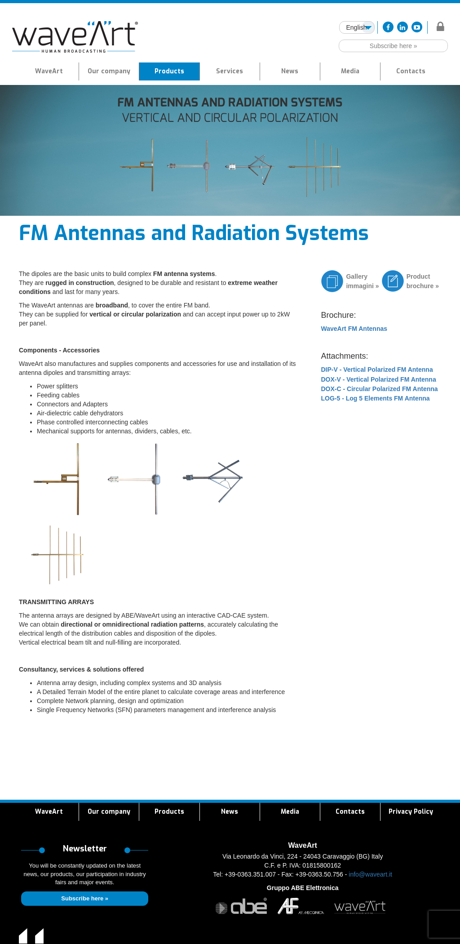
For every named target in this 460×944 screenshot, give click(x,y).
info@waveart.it (370, 874)
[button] (169, 71)
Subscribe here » (393, 45)
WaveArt (49, 71)
